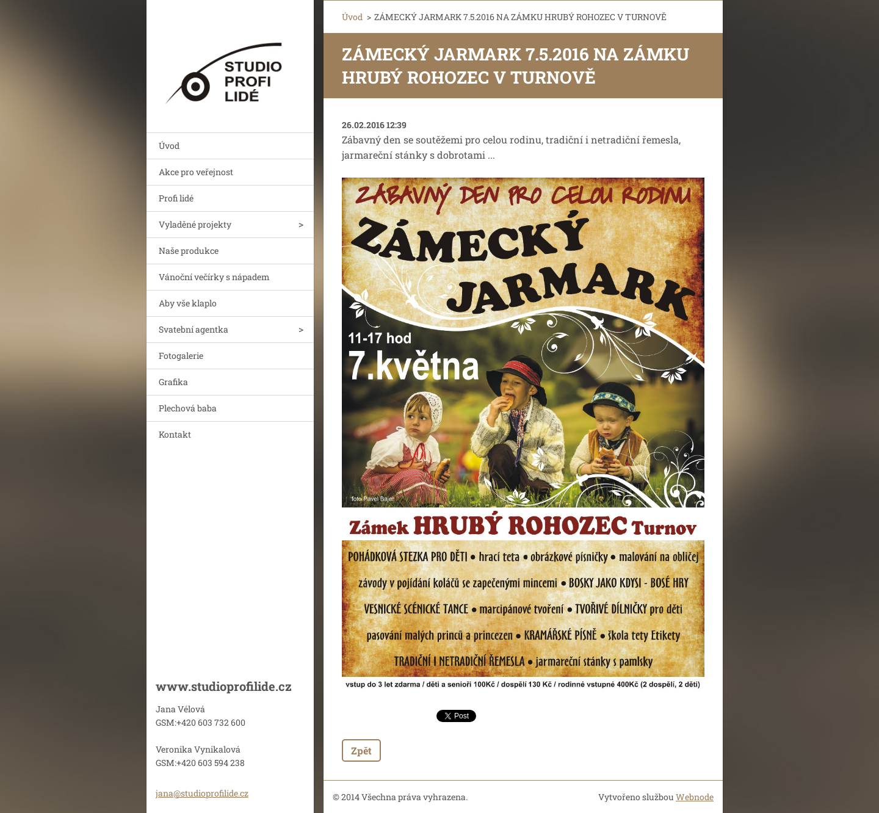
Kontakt (175, 434)
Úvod (169, 145)
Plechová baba (188, 408)
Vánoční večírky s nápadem (214, 277)
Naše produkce (189, 250)
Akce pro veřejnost (196, 172)
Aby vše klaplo (188, 303)
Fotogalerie (181, 355)
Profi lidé (176, 198)
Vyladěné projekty (195, 224)
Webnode (695, 797)
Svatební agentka (193, 329)
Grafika (173, 382)
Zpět (361, 750)
